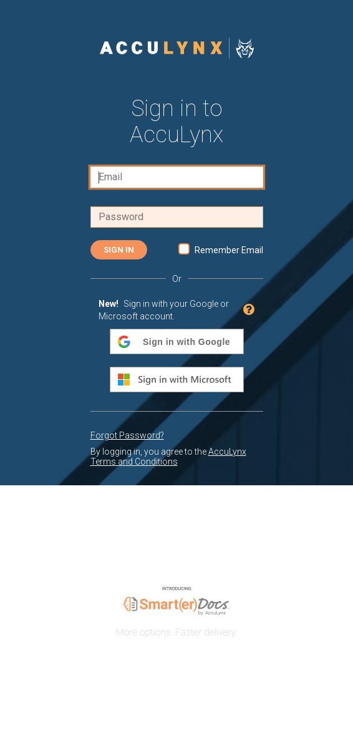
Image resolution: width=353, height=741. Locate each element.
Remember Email (229, 250)
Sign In (119, 249)
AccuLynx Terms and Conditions (168, 457)
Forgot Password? (127, 435)
